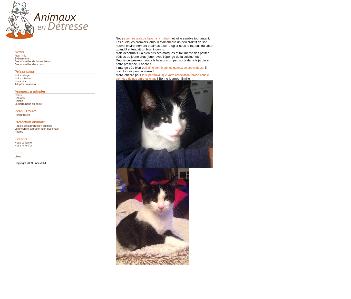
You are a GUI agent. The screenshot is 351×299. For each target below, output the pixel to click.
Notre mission (23, 78)
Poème (19, 131)
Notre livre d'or (23, 145)
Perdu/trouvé (22, 114)
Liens (18, 156)
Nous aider (21, 81)
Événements (22, 58)
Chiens (19, 100)
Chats (18, 95)
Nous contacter (24, 142)
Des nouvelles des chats (29, 64)
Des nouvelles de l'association (32, 61)
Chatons (20, 97)
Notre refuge (22, 75)
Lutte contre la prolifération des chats (36, 128)
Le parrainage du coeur (28, 103)
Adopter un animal (25, 84)
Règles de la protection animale (33, 125)
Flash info (20, 55)
